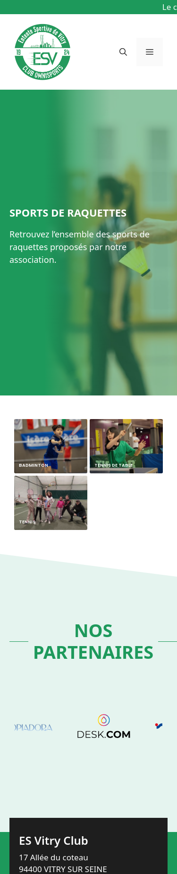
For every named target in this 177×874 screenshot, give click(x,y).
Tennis (27, 522)
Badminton (33, 465)
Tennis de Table (113, 465)
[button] (123, 52)
